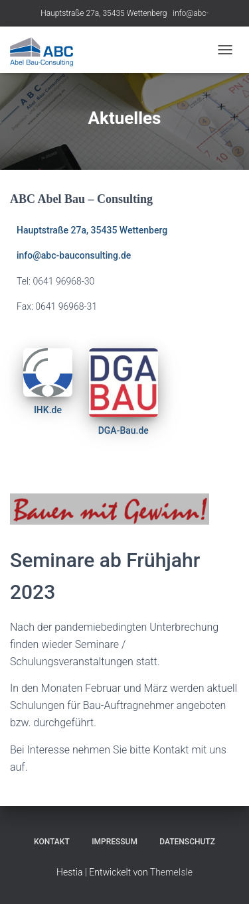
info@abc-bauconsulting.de (74, 255)
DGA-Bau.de (123, 430)
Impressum (114, 841)
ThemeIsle (171, 872)
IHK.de (48, 410)
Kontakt (52, 841)
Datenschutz (187, 841)
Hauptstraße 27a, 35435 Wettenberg (104, 13)
